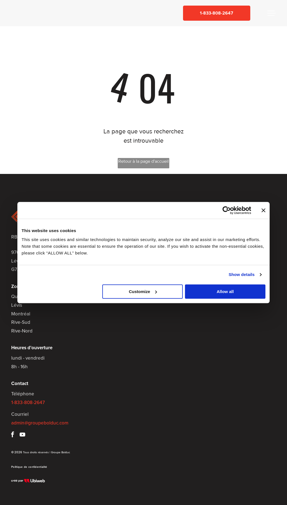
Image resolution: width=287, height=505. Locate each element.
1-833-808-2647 (28, 402)
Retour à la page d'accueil (143, 161)
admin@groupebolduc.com (39, 422)
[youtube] (22, 435)
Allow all (225, 291)
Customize (143, 291)
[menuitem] (29, 467)
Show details (242, 274)
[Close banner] (263, 210)
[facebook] (12, 435)
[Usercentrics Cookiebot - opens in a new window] (226, 210)
